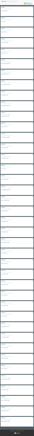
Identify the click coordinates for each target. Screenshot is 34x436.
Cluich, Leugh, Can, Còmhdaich (6, 19)
